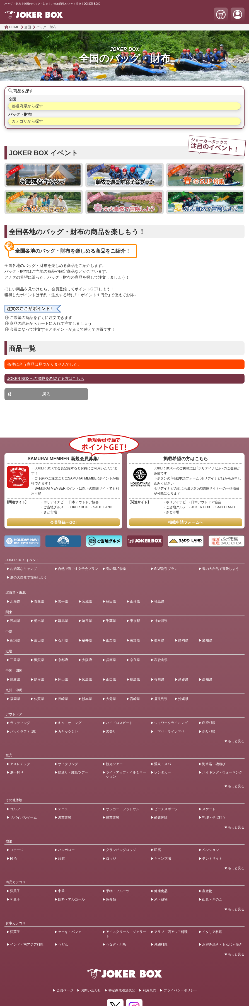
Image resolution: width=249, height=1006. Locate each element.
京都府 (63, 660)
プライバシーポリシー (180, 990)
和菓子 (15, 899)
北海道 (15, 601)
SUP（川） (209, 723)
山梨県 (111, 640)
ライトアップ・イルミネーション (126, 774)
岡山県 (63, 679)
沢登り (111, 732)
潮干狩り (16, 772)
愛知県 (207, 640)
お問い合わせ (91, 990)
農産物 (207, 891)
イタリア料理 (212, 932)
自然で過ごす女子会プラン (78, 569)
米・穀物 (161, 899)
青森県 (39, 601)
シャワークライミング (171, 723)
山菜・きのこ (212, 899)
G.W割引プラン (166, 569)
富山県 (39, 640)
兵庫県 (111, 660)
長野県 (135, 640)
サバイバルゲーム (23, 817)
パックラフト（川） (23, 732)
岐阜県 (159, 640)
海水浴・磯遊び (214, 764)
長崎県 (63, 699)
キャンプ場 (162, 859)
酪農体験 (161, 817)
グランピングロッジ (121, 850)
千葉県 (111, 621)
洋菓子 (15, 891)
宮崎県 (135, 699)
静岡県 (183, 640)
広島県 (87, 679)
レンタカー (162, 772)
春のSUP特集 (116, 569)
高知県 (207, 679)
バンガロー (66, 850)
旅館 (61, 859)
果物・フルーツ (117, 891)
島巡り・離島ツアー (73, 772)
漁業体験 (64, 817)
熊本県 (87, 699)
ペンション (210, 850)
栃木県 (39, 621)
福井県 (87, 640)
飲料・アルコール (71, 899)
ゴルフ (15, 809)
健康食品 (161, 891)
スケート (209, 809)
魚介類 (111, 899)
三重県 (15, 660)
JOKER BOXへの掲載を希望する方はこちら (45, 378)
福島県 (159, 601)
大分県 (111, 699)
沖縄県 (183, 699)
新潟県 (15, 640)
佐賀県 (39, 699)
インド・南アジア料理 (26, 944)
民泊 (13, 859)
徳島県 (135, 679)
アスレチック (20, 764)
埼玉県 (87, 621)
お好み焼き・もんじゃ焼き (222, 944)
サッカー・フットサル (122, 809)
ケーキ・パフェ (69, 932)
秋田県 (111, 601)
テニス (63, 809)
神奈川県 (161, 621)
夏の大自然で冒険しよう (28, 577)
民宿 (157, 850)
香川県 (159, 679)
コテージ (16, 850)
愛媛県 (183, 679)
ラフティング (20, 723)
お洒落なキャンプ (23, 569)
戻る (46, 394)
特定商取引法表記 (121, 990)
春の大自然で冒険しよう (220, 569)
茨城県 (15, 621)
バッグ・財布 (46, 27)
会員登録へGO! (63, 522)
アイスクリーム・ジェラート (126, 934)
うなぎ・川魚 (116, 944)
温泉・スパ (162, 764)
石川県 (63, 640)
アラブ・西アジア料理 (171, 932)
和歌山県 (161, 660)
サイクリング (68, 764)
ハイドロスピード (119, 723)
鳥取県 (15, 679)
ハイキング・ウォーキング (222, 772)
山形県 (135, 601)
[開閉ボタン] (233, 741)
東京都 (135, 621)
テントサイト (212, 859)
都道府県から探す (27, 106)
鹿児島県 (161, 699)
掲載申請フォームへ (185, 522)
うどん (63, 944)
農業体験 (112, 817)
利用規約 (149, 990)
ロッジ (111, 859)
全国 (27, 27)
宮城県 (87, 601)
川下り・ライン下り (169, 732)
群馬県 (63, 621)
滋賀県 (39, 660)
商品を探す (23, 91)
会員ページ (65, 990)
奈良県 (135, 660)
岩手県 (63, 601)
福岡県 (15, 699)
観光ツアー (114, 764)
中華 (61, 891)
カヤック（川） (68, 732)
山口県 (111, 679)
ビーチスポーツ (166, 809)
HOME (14, 27)
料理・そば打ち (214, 817)
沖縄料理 (161, 944)
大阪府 (87, 660)
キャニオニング (69, 723)
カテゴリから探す (27, 121)
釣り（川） (209, 732)
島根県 (39, 679)
